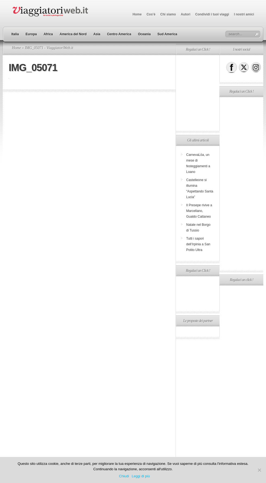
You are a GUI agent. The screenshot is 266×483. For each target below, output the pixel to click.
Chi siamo (168, 14)
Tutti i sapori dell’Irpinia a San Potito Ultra (198, 244)
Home (137, 14)
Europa (31, 34)
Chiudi (124, 476)
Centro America (119, 34)
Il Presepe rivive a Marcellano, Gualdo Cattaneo (199, 210)
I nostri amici (244, 14)
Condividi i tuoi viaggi (212, 14)
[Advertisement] (197, 92)
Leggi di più (141, 476)
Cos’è (151, 14)
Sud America (167, 34)
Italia (15, 34)
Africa (48, 34)
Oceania (144, 34)
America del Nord (73, 34)
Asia (96, 34)
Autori (185, 14)
